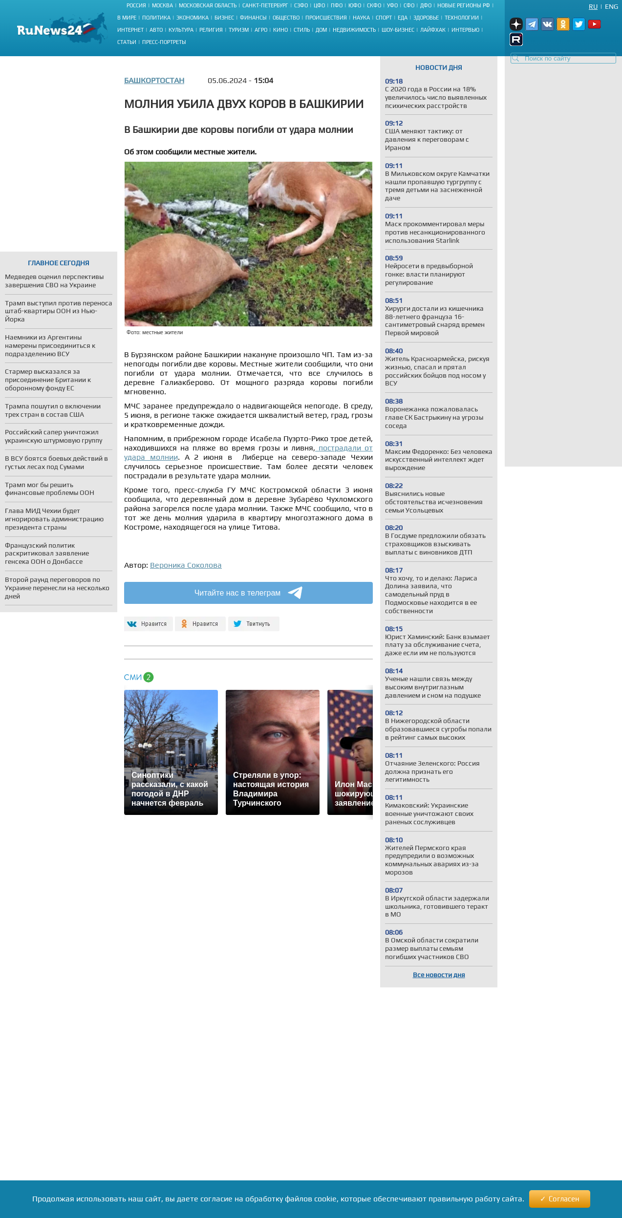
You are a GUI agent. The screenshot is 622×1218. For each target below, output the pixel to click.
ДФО (425, 5)
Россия (136, 5)
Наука (361, 18)
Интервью (465, 30)
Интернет (130, 30)
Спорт (384, 18)
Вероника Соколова (186, 565)
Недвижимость (354, 30)
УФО (392, 5)
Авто (156, 30)
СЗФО (301, 5)
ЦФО (319, 5)
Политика (156, 18)
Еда (403, 18)
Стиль (302, 30)
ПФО (337, 5)
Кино (280, 30)
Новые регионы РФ (463, 5)
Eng (611, 6)
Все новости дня (439, 975)
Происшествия (326, 18)
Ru (593, 6)
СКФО (374, 5)
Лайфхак (433, 30)
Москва (162, 5)
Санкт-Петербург (265, 5)
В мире (126, 18)
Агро (261, 30)
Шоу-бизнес (398, 30)
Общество (286, 18)
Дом (321, 30)
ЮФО (354, 5)
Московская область (207, 5)
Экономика (192, 18)
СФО (409, 5)
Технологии (462, 18)
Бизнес (224, 18)
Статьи (126, 42)
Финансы (253, 18)
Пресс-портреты (164, 42)
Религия (211, 30)
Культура (181, 30)
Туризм (239, 30)
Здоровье (426, 18)
